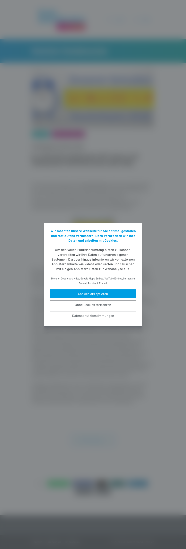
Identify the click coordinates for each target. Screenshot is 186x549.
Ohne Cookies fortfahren (93, 305)
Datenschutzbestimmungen (93, 316)
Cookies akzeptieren (93, 294)
